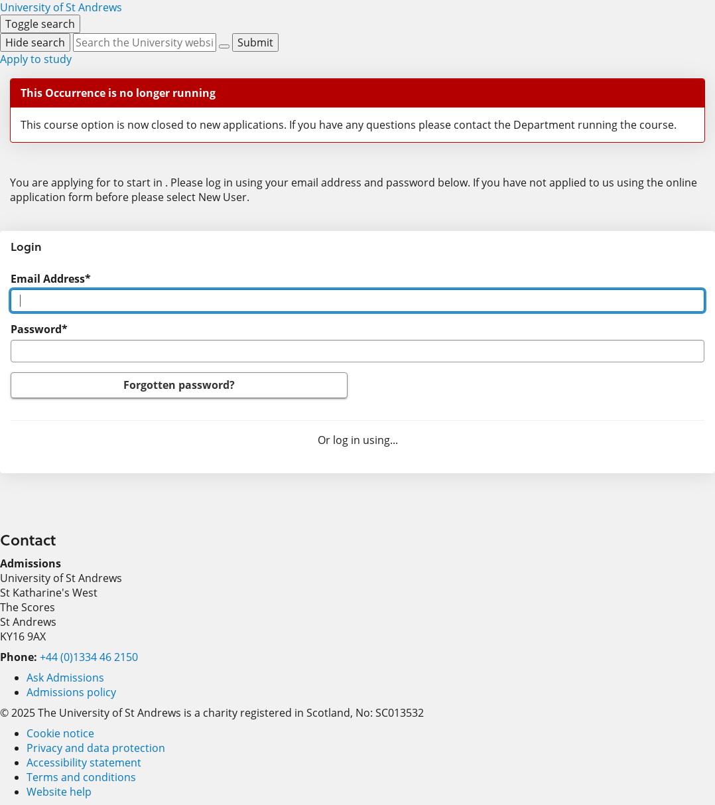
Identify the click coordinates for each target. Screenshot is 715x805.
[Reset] (224, 46)
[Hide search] (35, 42)
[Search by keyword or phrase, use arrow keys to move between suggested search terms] (144, 42)
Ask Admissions (65, 677)
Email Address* (51, 278)
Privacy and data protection (96, 748)
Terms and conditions (81, 777)
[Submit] (255, 42)
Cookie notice (60, 733)
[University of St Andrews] (61, 7)
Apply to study (36, 59)
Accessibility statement (84, 762)
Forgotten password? (179, 385)
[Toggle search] (40, 24)
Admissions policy (71, 692)
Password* (39, 329)
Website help (59, 791)
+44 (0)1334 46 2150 (89, 657)
